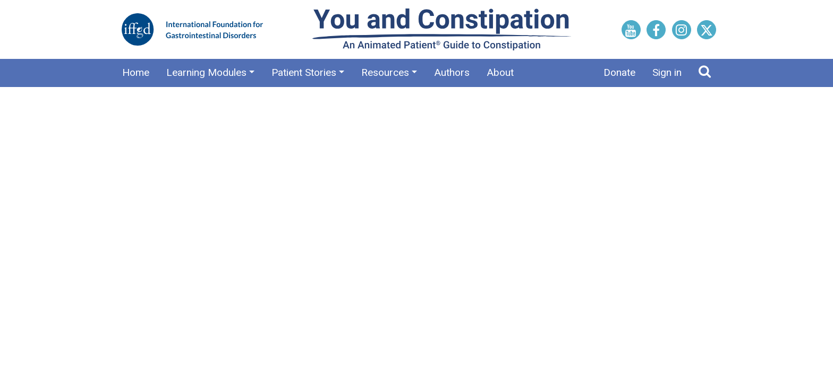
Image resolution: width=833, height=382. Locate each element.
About (500, 72)
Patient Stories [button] (303, 72)
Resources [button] (385, 72)
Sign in (667, 72)
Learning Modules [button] (206, 72)
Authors (452, 72)
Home (135, 72)
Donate (619, 72)
